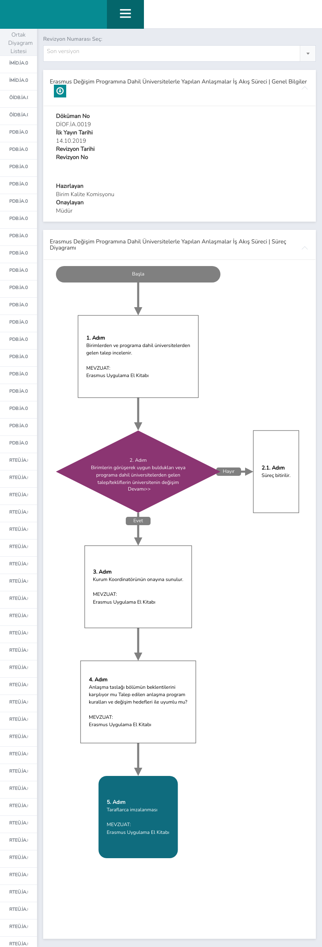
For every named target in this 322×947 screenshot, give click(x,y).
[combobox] (179, 53)
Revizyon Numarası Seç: (72, 39)
